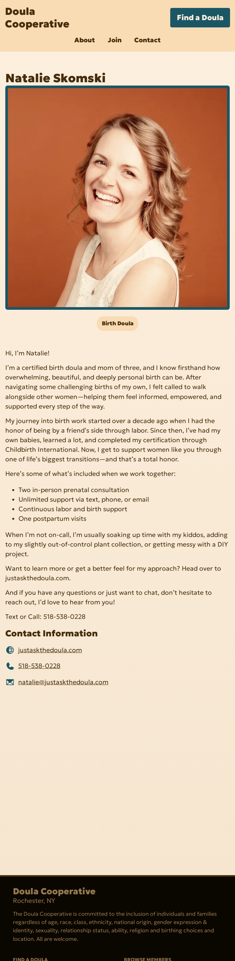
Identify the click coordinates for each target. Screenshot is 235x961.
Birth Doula (118, 323)
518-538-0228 (39, 666)
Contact (147, 40)
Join (115, 40)
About (84, 40)
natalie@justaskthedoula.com (63, 682)
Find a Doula (200, 17)
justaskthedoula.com (50, 650)
